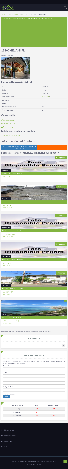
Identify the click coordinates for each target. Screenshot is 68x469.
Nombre (6, 366)
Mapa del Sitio (8, 441)
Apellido (6, 373)
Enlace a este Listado (8, 120)
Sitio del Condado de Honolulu (11, 135)
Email (5, 380)
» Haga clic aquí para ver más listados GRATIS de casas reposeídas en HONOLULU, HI (27, 18)
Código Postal (8, 387)
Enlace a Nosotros (9, 430)
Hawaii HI (9, 14)
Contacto (6, 447)
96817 (24, 14)
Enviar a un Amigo (7, 127)
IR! (63, 345)
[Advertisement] (34, 33)
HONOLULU (17, 14)
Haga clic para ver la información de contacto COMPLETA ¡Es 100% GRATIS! (19, 147)
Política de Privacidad (10, 435)
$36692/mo (46, 96)
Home (3, 14)
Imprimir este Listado (8, 123)
